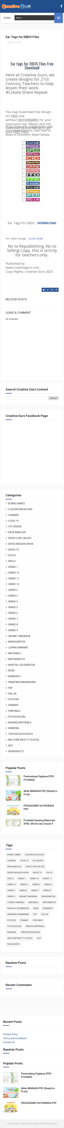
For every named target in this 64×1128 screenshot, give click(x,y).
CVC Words (15, 526)
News (11, 670)
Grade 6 (13, 613)
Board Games (16, 503)
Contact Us (9, 1042)
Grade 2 (13, 590)
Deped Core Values (19, 538)
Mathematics (16, 659)
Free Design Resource (45, 1123)
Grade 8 (13, 624)
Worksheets (16, 751)
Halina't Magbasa (19, 636)
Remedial (13, 728)
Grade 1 (13, 567)
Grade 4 (13, 601)
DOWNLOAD (46, 223)
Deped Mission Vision (20, 544)
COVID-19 (13, 521)
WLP (10, 745)
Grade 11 (13, 578)
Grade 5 (13, 607)
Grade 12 (13, 584)
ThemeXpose (25, 1123)
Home (7, 18)
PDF (10, 688)
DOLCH (12, 555)
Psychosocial (17, 716)
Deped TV (13, 549)
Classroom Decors (20, 509)
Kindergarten (16, 641)
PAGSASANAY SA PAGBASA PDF (39, 1103)
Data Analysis (17, 532)
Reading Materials (19, 722)
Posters (13, 699)
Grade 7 (13, 618)
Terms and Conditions (15, 1038)
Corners (13, 515)
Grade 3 (13, 595)
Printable (14, 711)
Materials (14, 653)
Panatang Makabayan (21, 682)
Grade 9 (13, 630)
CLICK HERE (36, 238)
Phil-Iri (12, 693)
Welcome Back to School (24, 739)
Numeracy (14, 676)
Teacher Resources (20, 734)
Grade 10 (13, 572)
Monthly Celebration (21, 665)
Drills (12, 561)
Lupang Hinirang (18, 647)
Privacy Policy (10, 1034)
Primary (13, 705)
